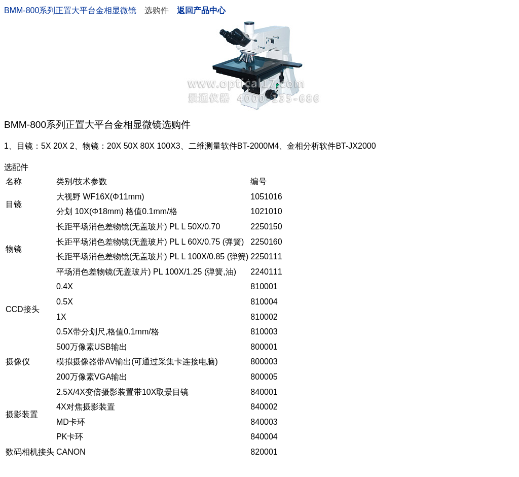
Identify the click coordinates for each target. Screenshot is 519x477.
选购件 (156, 10)
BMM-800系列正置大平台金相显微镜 (70, 10)
